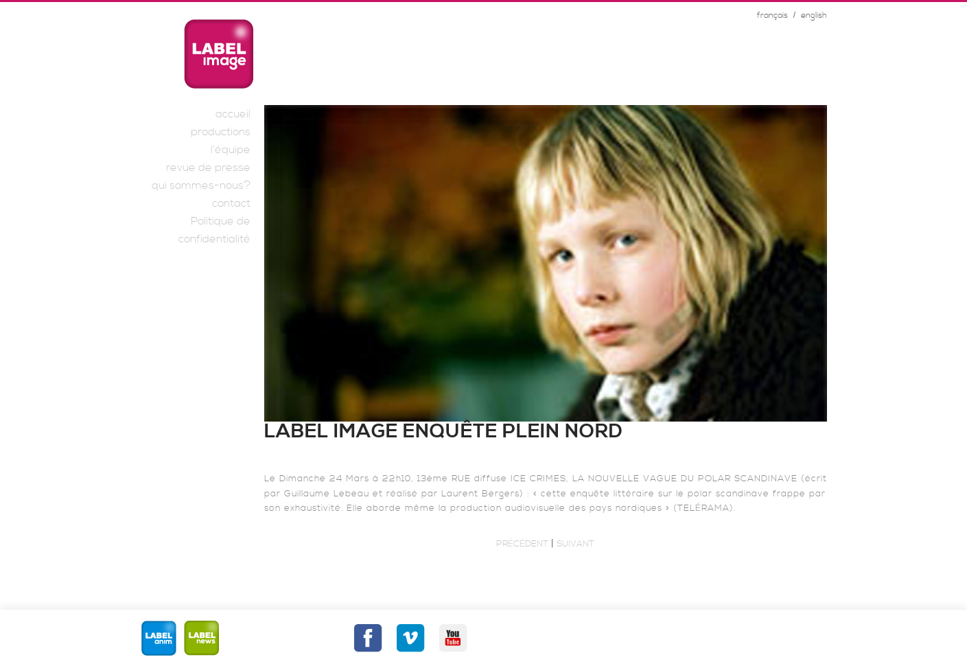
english (814, 15)
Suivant (575, 543)
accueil (233, 114)
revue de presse (208, 167)
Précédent (522, 543)
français (772, 15)
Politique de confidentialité (214, 230)
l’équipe (231, 150)
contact (231, 203)
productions (221, 132)
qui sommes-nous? (201, 185)
